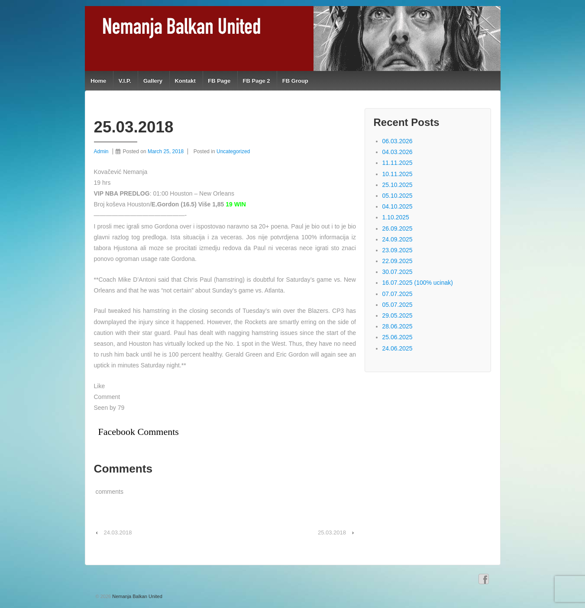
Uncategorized (233, 151)
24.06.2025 (397, 348)
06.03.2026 (397, 141)
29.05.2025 (397, 315)
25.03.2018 (332, 532)
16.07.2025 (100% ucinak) (417, 282)
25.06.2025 (397, 337)
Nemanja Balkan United (136, 596)
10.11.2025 (397, 173)
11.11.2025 (397, 162)
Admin (101, 151)
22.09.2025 (397, 260)
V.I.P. (125, 80)
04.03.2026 (397, 151)
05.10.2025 (397, 195)
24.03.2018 (117, 532)
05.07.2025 (397, 304)
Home (98, 80)
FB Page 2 (256, 80)
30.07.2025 (397, 271)
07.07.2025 (397, 293)
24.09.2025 (397, 239)
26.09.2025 (397, 228)
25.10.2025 (397, 184)
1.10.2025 (395, 217)
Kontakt (185, 80)
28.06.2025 (397, 326)
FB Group (295, 80)
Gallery (152, 80)
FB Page (219, 80)
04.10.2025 (397, 206)
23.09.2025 (397, 250)
